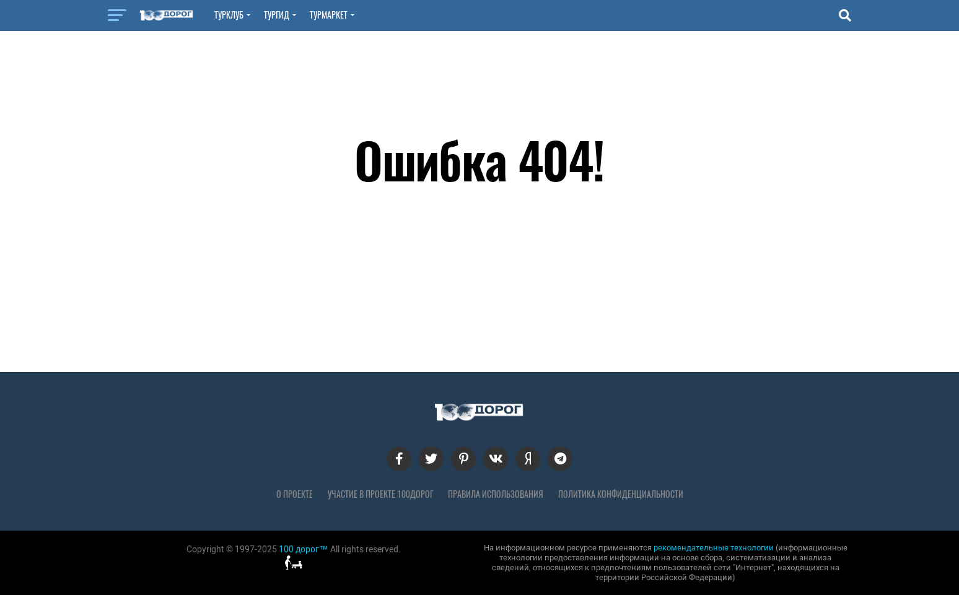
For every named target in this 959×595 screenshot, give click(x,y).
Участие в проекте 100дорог (380, 494)
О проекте (294, 494)
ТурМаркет (329, 15)
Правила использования (495, 494)
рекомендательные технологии (714, 547)
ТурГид (276, 15)
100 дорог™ (303, 549)
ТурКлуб (228, 15)
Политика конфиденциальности (620, 494)
